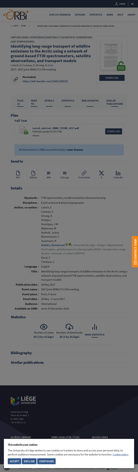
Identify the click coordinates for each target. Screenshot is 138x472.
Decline (29, 461)
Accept (14, 461)
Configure (46, 461)
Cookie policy (120, 454)
